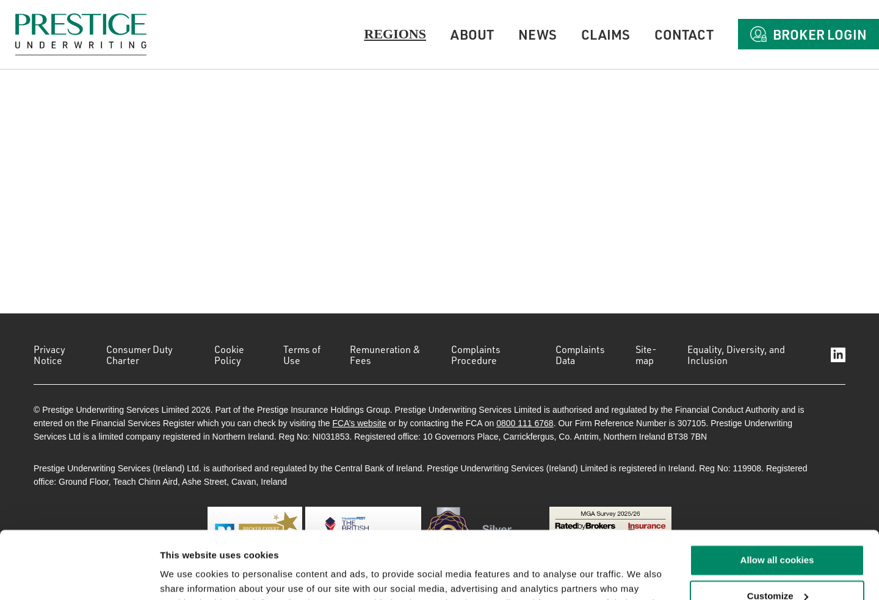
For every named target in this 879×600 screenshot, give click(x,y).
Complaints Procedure (476, 354)
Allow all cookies (777, 499)
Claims (605, 34)
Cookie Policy (229, 354)
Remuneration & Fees (385, 354)
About (472, 34)
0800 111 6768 (524, 423)
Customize (777, 535)
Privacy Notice (49, 354)
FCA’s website (359, 423)
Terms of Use (301, 354)
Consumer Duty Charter (139, 354)
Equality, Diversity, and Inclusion (736, 354)
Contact (684, 34)
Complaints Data (580, 354)
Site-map (646, 354)
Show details (188, 576)
